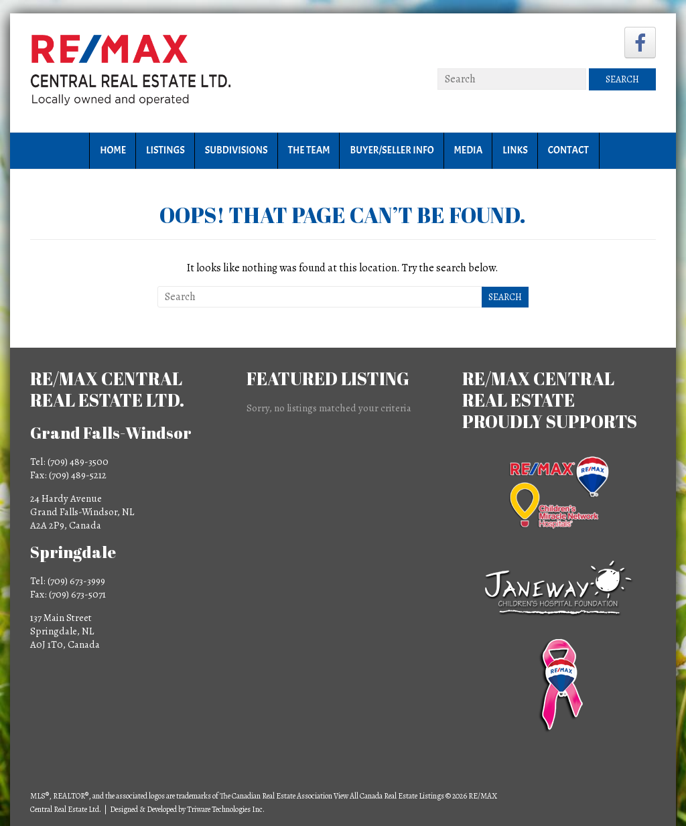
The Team (309, 150)
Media (468, 150)
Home (113, 150)
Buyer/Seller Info (391, 150)
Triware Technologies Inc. (226, 809)
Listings (165, 150)
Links (514, 150)
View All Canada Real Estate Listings (389, 795)
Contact (568, 150)
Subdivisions (236, 150)
